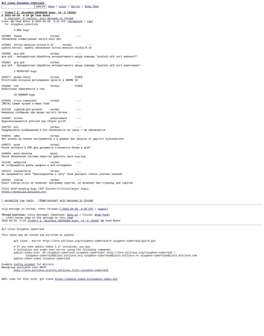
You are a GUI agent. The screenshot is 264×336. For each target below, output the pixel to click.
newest (102, 248)
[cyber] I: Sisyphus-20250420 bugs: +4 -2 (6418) (63, 263)
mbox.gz (72, 255)
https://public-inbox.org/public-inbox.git (86, 331)
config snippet (24, 314)
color (69, 7)
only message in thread (76, 239)
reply (30, 239)
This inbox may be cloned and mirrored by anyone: (38, 279)
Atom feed (98, 7)
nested (52, 239)
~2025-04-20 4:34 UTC (77, 248)
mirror (81, 7)
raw (89, 24)
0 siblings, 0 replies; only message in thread (39, 21)
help (57, 7)
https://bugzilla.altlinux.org (24, 229)
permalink (75, 24)
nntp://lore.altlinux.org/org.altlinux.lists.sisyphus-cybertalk (61, 321)
